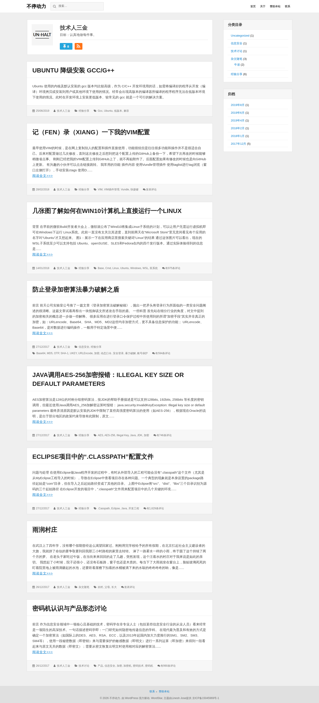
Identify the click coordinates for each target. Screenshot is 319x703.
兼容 (126, 110)
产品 (100, 664)
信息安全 (84, 346)
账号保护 (142, 353)
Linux (115, 267)
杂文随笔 (84, 586)
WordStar (156, 697)
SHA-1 (64, 353)
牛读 (237, 64)
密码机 (149, 664)
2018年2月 (238, 128)
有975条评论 (172, 267)
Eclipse (115, 507)
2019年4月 (238, 120)
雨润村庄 (44, 529)
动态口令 (106, 353)
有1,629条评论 (155, 507)
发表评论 (151, 189)
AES (100, 434)
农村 (100, 586)
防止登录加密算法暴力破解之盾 (75, 289)
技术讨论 (84, 664)
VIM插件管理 (111, 189)
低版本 (118, 110)
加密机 (127, 664)
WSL (145, 267)
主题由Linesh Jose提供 (177, 697)
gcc (100, 110)
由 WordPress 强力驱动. (136, 697)
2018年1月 (238, 136)
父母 (107, 586)
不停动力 (36, 6)
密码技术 (138, 664)
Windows (135, 267)
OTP (56, 353)
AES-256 (109, 434)
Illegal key (122, 434)
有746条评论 (164, 434)
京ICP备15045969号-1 (205, 697)
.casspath (104, 507)
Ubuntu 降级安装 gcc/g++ (73, 70)
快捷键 (134, 189)
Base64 (40, 353)
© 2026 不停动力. (110, 697)
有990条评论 (168, 664)
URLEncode (85, 353)
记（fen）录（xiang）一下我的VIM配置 (91, 132)
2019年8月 (238, 105)
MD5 (50, 353)
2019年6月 (238, 112)
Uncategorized (240, 35)
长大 (114, 586)
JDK (139, 434)
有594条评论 (162, 353)
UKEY (73, 353)
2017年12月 (238, 143)
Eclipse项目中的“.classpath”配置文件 (93, 456)
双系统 (154, 267)
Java (133, 434)
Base (101, 267)
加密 (96, 353)
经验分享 (84, 110)
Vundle (125, 189)
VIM (100, 189)
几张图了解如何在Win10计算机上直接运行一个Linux (107, 210)
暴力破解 (130, 353)
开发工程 (133, 507)
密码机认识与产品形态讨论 (69, 607)
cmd (108, 267)
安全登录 (118, 353)
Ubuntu (108, 110)
